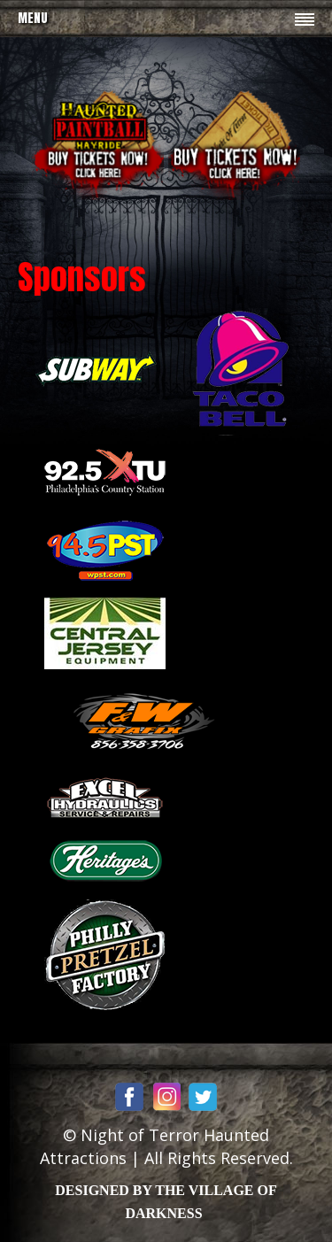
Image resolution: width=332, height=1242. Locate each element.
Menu (33, 18)
